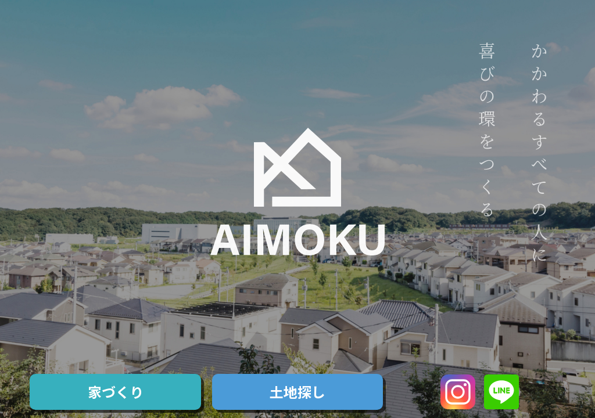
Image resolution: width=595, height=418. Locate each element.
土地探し (297, 391)
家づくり (116, 391)
